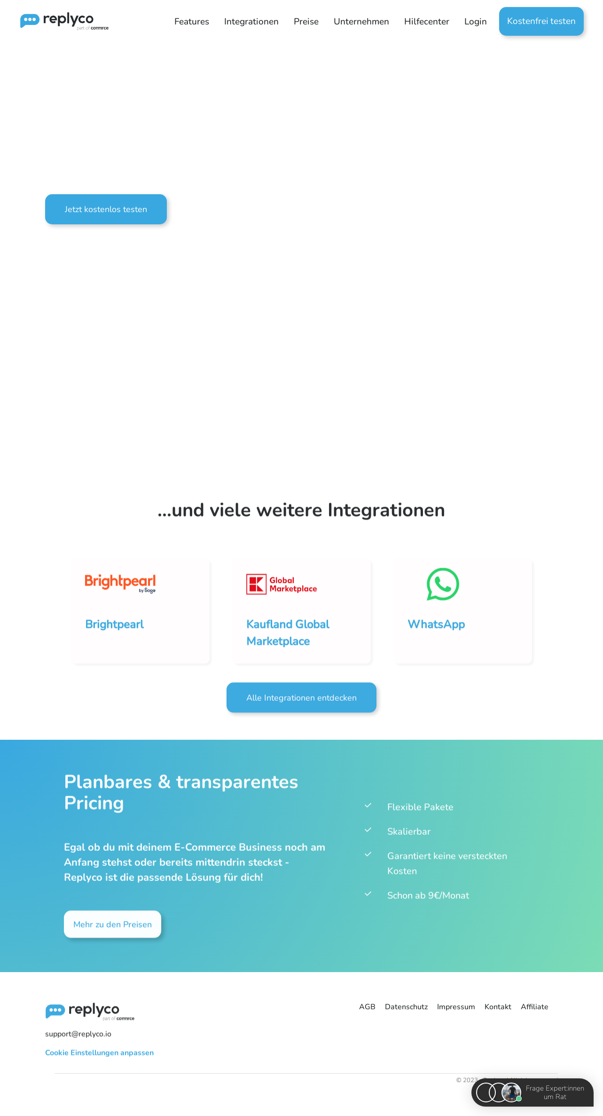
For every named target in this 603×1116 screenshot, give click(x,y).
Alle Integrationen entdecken (301, 702)
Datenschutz (406, 1007)
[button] (192, 21)
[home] (58, 21)
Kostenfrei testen (541, 21)
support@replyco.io (78, 1038)
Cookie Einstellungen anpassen (99, 1057)
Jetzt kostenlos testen (106, 209)
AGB (367, 1007)
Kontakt (498, 1007)
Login (475, 22)
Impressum (456, 1007)
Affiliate (534, 1007)
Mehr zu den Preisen (112, 928)
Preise (306, 22)
